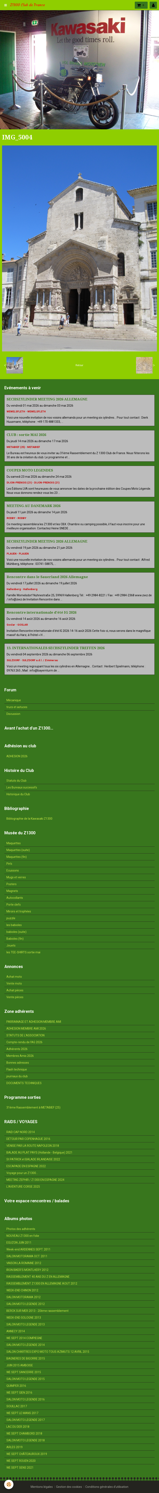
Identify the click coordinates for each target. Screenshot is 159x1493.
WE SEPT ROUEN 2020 (21, 1460)
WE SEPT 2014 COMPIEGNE (24, 1338)
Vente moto (14, 983)
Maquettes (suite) (18, 850)
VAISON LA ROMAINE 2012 (23, 1263)
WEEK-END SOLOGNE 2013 (23, 1317)
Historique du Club (18, 794)
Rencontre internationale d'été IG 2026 (41, 612)
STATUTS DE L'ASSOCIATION (25, 1035)
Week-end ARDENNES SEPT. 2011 (28, 1249)
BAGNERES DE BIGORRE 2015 (25, 1358)
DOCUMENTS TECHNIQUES (24, 1083)
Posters (11, 884)
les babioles (14, 925)
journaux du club (17, 1076)
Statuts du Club (16, 780)
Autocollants (14, 897)
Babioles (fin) (15, 938)
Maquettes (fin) (16, 856)
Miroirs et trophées (18, 911)
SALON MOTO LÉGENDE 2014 (25, 1345)
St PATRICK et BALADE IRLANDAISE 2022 (33, 1159)
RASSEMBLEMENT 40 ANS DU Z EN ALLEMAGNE (38, 1276)
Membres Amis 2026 (20, 1055)
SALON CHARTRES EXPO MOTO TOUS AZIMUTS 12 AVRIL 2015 (47, 1351)
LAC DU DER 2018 (17, 1426)
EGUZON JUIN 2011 (18, 1242)
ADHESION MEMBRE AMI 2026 (26, 1028)
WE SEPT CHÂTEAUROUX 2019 (26, 1454)
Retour (79, 365)
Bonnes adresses (17, 1062)
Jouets (11, 945)
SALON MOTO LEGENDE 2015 (25, 1379)
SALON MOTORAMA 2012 (23, 1297)
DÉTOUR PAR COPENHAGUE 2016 (28, 1139)
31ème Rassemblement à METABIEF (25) (33, 1107)
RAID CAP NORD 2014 (20, 1132)
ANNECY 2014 (15, 1331)
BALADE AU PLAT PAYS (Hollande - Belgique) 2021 (39, 1152)
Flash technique (16, 1069)
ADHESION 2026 (17, 756)
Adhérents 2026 (17, 1049)
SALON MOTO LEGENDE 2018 (25, 1440)
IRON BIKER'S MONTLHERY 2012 (27, 1270)
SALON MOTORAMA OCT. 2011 (26, 1256)
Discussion (13, 714)
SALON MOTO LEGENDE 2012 (25, 1304)
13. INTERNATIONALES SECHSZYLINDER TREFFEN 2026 (56, 648)
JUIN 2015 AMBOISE (19, 1365)
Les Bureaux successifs (21, 787)
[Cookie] (8, 1484)
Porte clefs (13, 904)
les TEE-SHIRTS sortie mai (23, 952)
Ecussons (12, 870)
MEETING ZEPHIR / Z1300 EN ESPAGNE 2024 (35, 1179)
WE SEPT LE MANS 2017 (22, 1413)
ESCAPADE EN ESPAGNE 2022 (26, 1166)
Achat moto (14, 976)
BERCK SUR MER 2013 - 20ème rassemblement (37, 1310)
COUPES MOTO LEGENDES (30, 470)
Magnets (12, 891)
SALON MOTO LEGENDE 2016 (25, 1399)
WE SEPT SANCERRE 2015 (23, 1372)
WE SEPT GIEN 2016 (19, 1392)
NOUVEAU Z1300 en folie (22, 1235)
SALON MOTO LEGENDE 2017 (25, 1420)
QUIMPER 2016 (16, 1385)
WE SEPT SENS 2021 (20, 1467)
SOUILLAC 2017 (16, 1406)
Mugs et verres (16, 877)
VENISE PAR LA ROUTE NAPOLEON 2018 (32, 1145)
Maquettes (13, 843)
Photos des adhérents (20, 1229)
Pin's (9, 863)
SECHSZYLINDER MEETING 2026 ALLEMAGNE (47, 399)
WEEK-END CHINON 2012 (22, 1290)
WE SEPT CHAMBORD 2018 (24, 1433)
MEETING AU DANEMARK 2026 (33, 506)
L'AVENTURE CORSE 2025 (23, 1186)
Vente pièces (14, 997)
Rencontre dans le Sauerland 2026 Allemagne (47, 577)
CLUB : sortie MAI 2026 (26, 435)
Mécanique (13, 700)
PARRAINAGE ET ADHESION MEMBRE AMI (33, 1021)
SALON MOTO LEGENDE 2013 (25, 1324)
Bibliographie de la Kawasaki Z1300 (29, 818)
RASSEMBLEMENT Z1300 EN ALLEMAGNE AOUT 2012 (41, 1283)
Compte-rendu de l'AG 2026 (24, 1042)
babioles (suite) (16, 931)
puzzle (10, 918)
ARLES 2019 (14, 1447)
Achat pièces (14, 990)
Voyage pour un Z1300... (22, 1173)
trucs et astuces (16, 707)
